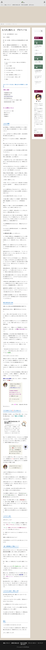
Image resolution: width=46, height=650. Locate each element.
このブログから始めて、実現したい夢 (12, 77)
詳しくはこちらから (38, 135)
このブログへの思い (8, 72)
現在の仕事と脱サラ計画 (9, 68)
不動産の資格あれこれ (38, 47)
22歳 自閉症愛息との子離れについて (12, 75)
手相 (37, 50)
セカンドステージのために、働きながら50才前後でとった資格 (15, 63)
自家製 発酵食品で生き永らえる (38, 72)
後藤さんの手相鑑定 (19, 415)
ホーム (2, 4)
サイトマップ (40, 643)
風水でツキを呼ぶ (38, 54)
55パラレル (26, 647)
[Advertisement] (23, 14)
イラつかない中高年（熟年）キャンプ (38, 77)
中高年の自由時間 (24, 4)
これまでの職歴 (8, 66)
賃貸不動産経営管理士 (8, 96)
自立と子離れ (38, 62)
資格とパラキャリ (7, 4)
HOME (3, 24)
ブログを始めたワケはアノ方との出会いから (13, 70)
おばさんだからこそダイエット (38, 83)
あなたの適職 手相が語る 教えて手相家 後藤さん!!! (12, 422)
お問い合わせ (31, 4)
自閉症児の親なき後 (16, 4)
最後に (6, 79)
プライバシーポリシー (32, 643)
